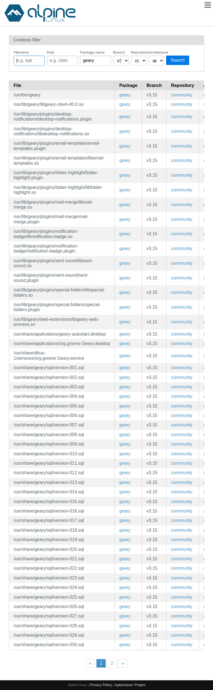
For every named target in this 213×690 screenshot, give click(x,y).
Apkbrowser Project (130, 685)
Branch (119, 52)
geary (124, 94)
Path (50, 52)
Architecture (156, 52)
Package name (92, 52)
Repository (138, 52)
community (181, 94)
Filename (21, 52)
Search (178, 60)
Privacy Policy (101, 685)
